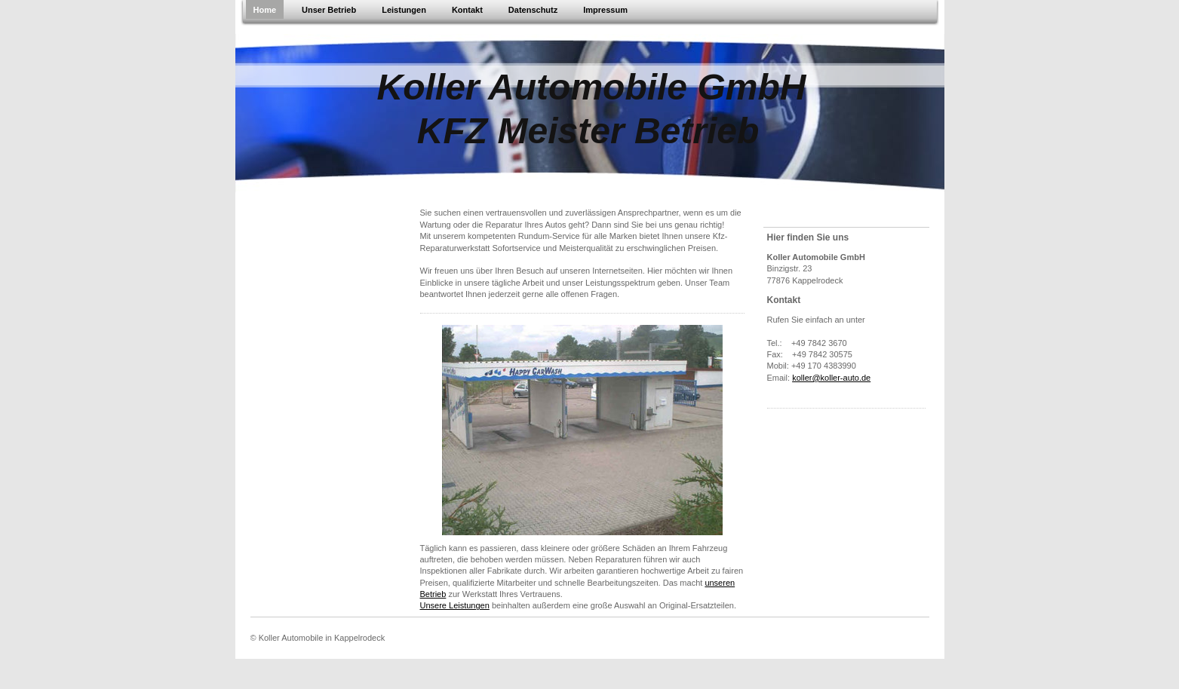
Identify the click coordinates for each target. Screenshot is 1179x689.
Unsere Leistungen (455, 605)
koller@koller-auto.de (831, 377)
